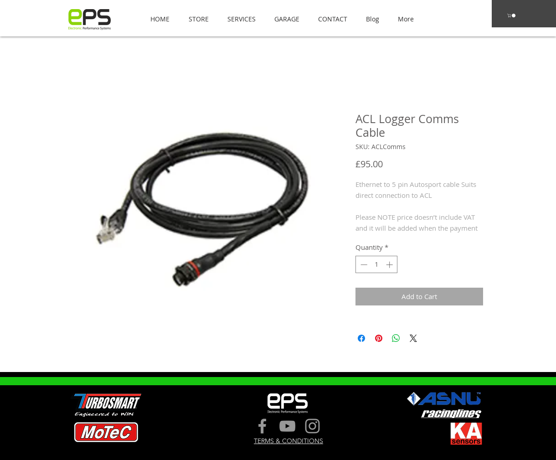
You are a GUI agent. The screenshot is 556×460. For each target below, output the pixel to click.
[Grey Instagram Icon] (312, 426)
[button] (196, 19)
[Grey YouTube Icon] (287, 426)
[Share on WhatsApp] (396, 338)
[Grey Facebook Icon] (262, 426)
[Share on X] (413, 338)
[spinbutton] (376, 264)
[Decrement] (363, 264)
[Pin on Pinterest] (378, 338)
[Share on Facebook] (361, 338)
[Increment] (390, 264)
